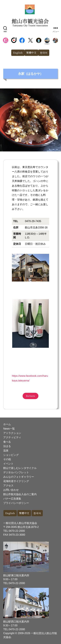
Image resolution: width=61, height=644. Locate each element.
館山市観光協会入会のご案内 (20, 494)
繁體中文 (31, 52)
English (18, 52)
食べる (7, 441)
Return (30, 395)
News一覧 (9, 428)
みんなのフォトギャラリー (18, 476)
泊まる (7, 446)
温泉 (5, 450)
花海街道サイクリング (16, 481)
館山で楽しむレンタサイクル (20, 468)
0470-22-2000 (17, 530)
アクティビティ (12, 437)
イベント (8, 463)
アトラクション (12, 433)
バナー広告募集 (12, 498)
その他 (7, 459)
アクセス (8, 485)
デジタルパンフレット (16, 472)
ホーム (7, 424)
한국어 (44, 52)
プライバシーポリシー (16, 503)
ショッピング (11, 455)
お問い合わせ (11, 490)
